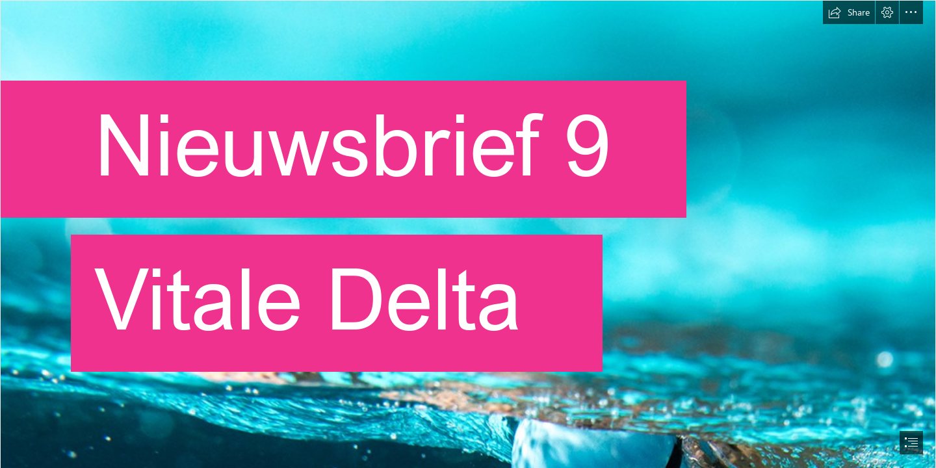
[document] (468, 234)
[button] (849, 12)
